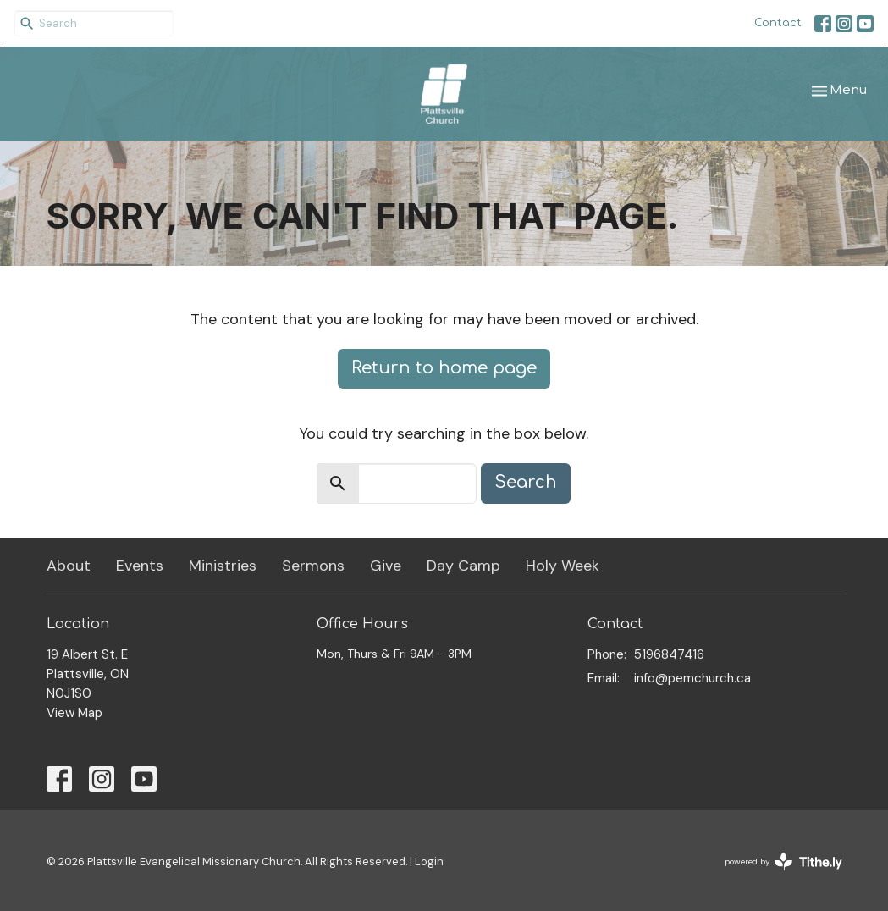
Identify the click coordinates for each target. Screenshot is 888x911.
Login (429, 861)
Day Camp (463, 565)
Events (139, 565)
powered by (783, 861)
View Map (74, 712)
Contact (778, 23)
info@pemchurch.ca (692, 678)
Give (385, 565)
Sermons (313, 565)
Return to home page (444, 368)
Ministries (222, 565)
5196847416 (669, 654)
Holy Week (562, 565)
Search (525, 482)
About (69, 565)
